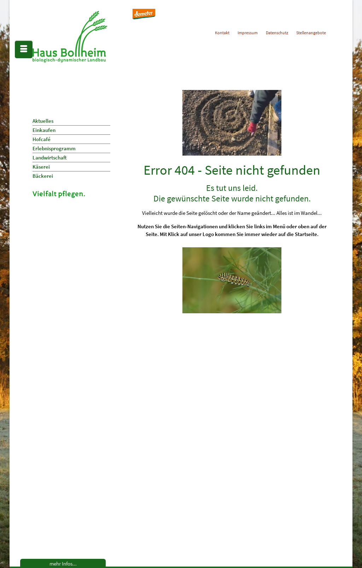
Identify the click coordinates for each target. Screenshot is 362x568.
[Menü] (24, 49)
